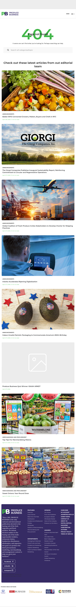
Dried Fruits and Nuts (34, 543)
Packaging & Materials (34, 541)
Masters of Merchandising (35, 527)
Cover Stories (31, 514)
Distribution (31, 519)
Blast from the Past (33, 516)
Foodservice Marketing (34, 545)
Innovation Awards (50, 543)
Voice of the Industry (50, 521)
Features (30, 512)
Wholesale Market (49, 519)
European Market (49, 516)
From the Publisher (50, 514)
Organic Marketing (33, 547)
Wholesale (31, 525)
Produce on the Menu (50, 523)
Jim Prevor (47, 512)
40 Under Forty (48, 536)
